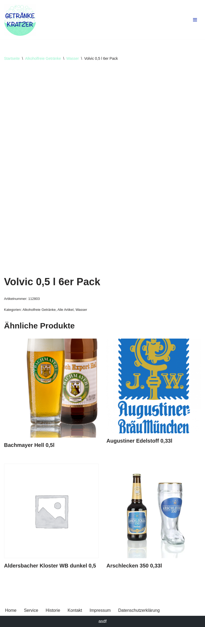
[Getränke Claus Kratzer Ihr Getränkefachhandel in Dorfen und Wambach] (20, 20)
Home (11, 610)
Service (31, 610)
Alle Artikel (65, 310)
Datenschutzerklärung (139, 610)
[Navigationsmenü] (195, 19)
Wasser (72, 58)
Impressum (100, 610)
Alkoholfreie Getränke (43, 58)
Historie (53, 610)
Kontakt (75, 610)
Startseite (12, 58)
